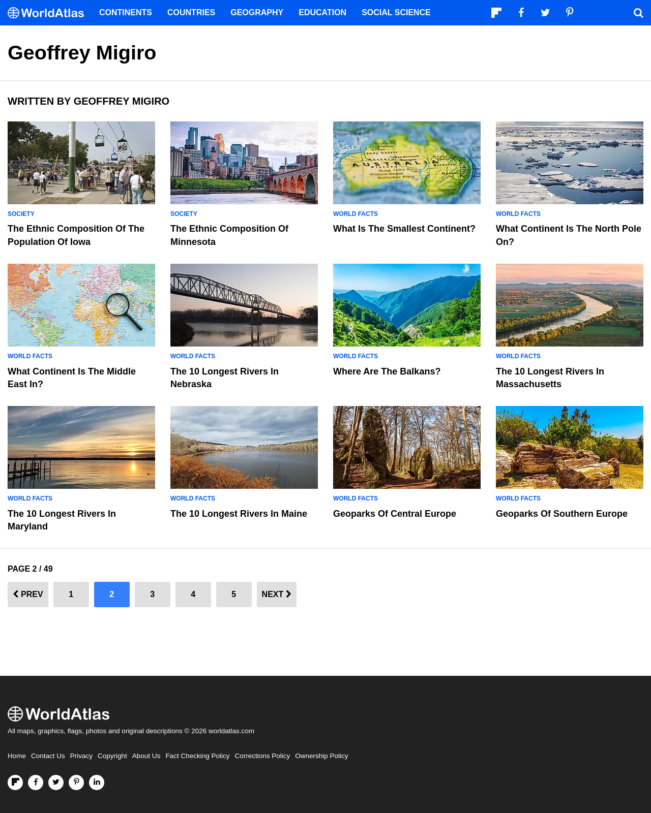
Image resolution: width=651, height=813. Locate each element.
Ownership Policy (321, 756)
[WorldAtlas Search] (638, 12)
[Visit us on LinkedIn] (96, 782)
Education (322, 12)
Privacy (81, 756)
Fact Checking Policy (197, 756)
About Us (146, 756)
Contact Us (48, 756)
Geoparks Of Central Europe (394, 514)
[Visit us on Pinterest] (76, 782)
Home (17, 756)
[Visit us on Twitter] (56, 782)
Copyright (112, 756)
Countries (191, 12)
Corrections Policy (262, 756)
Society (21, 213)
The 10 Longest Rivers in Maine (238, 514)
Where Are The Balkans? (386, 371)
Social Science (396, 12)
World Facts (355, 213)
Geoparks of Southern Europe (562, 514)
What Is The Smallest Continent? (404, 229)
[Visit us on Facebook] (35, 782)
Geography (256, 12)
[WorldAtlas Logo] (50, 13)
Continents (125, 12)
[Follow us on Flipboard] (15, 782)
